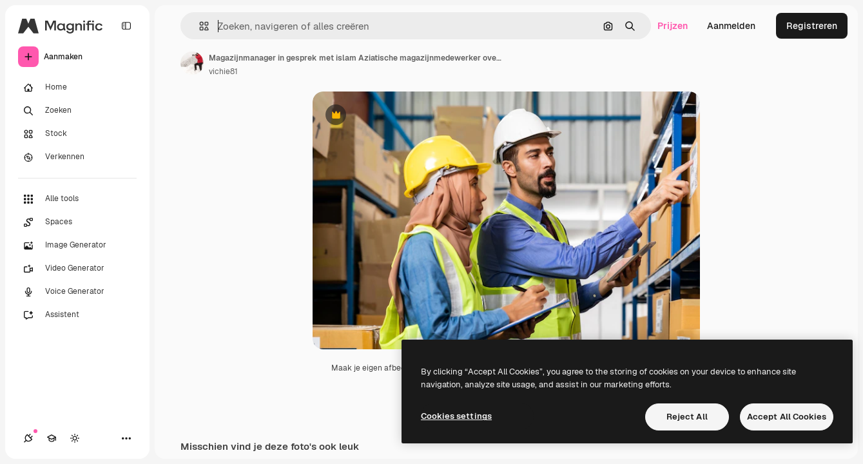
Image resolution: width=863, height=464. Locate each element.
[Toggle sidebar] (126, 25)
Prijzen (672, 26)
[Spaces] (77, 222)
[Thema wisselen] (74, 438)
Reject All (687, 416)
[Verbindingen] (28, 438)
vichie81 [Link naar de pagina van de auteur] (223, 71)
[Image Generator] (77, 245)
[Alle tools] (77, 199)
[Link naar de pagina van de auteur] (192, 63)
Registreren (811, 26)
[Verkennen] (77, 157)
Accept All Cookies (786, 416)
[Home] (77, 87)
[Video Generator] (77, 268)
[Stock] (77, 134)
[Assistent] (77, 315)
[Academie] (51, 438)
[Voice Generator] (77, 292)
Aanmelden (731, 26)
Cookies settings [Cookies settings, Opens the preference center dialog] (456, 416)
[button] (199, 26)
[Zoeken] (77, 111)
